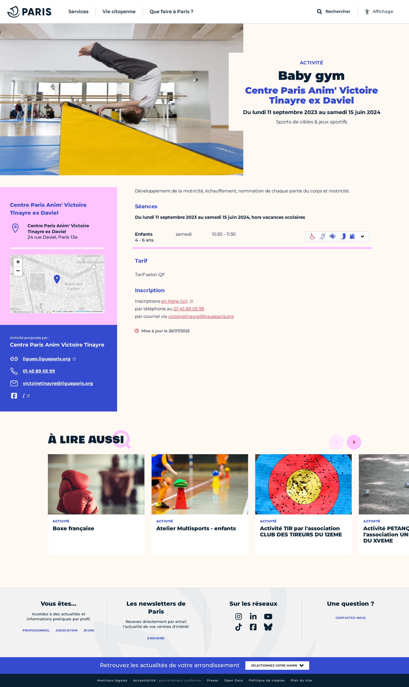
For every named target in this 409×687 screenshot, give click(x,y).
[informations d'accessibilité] (337, 236)
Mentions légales (112, 680)
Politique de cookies (267, 680)
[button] (57, 279)
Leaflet (57, 311)
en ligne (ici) (174, 301)
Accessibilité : (167, 680)
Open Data (233, 680)
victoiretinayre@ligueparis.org (201, 316)
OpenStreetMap (83, 311)
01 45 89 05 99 (189, 308)
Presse (212, 680)
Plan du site (301, 680)
